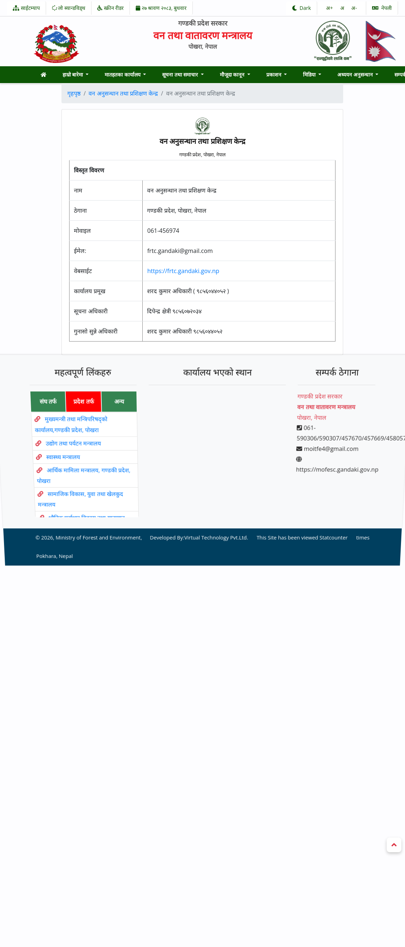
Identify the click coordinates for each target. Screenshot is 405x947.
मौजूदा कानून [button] (233, 74)
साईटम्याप (26, 7)
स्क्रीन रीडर (110, 7)
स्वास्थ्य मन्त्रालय (62, 458)
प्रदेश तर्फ (80, 412)
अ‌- (354, 7)
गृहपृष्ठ (73, 93)
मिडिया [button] (310, 74)
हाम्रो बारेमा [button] (74, 74)
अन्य (117, 412)
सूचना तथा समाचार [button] (180, 74)
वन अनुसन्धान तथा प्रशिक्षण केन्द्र (123, 93)
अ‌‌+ (330, 7)
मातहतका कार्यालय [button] (123, 74)
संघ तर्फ (43, 412)
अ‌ (343, 7)
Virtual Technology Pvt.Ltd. (216, 520)
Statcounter (329, 520)
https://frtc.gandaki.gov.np (183, 271)
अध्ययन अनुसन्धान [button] (355, 74)
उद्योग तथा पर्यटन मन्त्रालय (72, 447)
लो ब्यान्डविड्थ (68, 7)
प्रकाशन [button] (274, 74)
